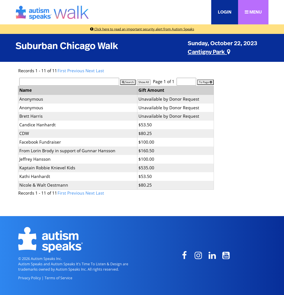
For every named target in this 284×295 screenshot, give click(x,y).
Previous (75, 71)
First (61, 71)
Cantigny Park (209, 52)
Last (100, 71)
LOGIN (224, 12)
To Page (205, 82)
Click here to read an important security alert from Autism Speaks (142, 29)
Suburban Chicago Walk (67, 46)
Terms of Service (58, 277)
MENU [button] (253, 12)
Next (90, 71)
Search (128, 82)
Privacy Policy (29, 277)
